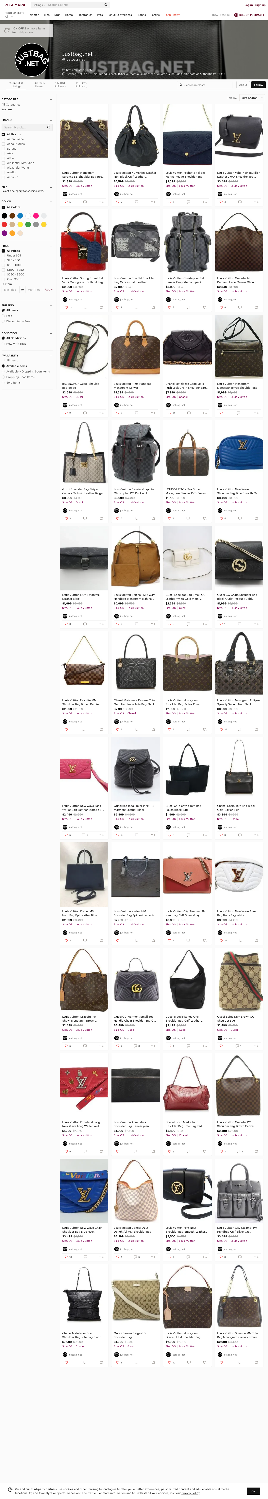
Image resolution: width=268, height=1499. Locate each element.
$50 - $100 (12, 265)
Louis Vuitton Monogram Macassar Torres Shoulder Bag (237, 385)
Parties (155, 15)
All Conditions (14, 338)
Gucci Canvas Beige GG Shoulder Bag (130, 1335)
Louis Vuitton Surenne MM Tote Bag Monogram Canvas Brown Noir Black (237, 1335)
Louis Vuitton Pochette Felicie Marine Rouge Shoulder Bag (185, 174)
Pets (100, 15)
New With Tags (14, 343)
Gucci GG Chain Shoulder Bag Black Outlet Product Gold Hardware (237, 597)
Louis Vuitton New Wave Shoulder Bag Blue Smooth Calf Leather (238, 491)
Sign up (260, 5)
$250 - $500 (13, 274)
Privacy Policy (190, 1493)
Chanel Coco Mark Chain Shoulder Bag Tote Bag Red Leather (184, 1124)
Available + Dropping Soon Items (26, 371)
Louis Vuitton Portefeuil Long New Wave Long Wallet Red (81, 1124)
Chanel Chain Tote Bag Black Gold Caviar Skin (236, 808)
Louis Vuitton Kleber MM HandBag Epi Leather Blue (79, 913)
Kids (57, 15)
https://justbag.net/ (79, 70)
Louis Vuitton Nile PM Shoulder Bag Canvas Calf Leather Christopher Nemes (134, 280)
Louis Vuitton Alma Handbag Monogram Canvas (133, 385)
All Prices (11, 251)
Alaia (8, 158)
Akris (8, 153)
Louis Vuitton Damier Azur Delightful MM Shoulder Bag (132, 1229)
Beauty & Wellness (120, 15)
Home (69, 15)
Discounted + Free (16, 321)
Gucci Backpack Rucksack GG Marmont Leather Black (134, 808)
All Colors (11, 207)
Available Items (14, 366)
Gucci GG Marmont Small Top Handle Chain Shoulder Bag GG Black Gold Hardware (135, 1019)
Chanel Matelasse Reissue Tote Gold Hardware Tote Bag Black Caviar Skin (134, 702)
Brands (141, 15)
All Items (10, 310)
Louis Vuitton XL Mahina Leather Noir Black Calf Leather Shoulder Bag (135, 175)
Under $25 (11, 255)
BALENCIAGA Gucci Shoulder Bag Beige (81, 385)
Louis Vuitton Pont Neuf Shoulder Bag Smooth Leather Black (185, 1230)
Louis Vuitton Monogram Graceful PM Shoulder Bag (183, 1335)
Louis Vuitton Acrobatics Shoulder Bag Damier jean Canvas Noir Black (131, 1124)
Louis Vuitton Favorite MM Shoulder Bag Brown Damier (81, 702)
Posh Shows (172, 15)
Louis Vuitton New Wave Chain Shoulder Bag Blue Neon (82, 1229)
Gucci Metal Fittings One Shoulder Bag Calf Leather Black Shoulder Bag (183, 1019)
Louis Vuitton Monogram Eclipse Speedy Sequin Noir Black (238, 702)
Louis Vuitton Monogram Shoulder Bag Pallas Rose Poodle (183, 702)
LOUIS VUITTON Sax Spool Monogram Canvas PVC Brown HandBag (186, 491)
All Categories (11, 104)
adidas (9, 148)
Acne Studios (13, 144)
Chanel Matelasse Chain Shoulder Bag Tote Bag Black (81, 1335)
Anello (8, 172)
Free (7, 316)
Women (34, 15)
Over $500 (12, 279)
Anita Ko (10, 177)
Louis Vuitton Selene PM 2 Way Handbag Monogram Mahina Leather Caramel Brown (134, 597)
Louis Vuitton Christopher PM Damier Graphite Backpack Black (185, 280)
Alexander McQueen (18, 163)
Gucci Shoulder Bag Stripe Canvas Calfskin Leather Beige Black (82, 491)
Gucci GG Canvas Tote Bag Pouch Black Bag (184, 808)
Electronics (84, 15)
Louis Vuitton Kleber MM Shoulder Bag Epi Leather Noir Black (134, 913)
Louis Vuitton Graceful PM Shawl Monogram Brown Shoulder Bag (79, 1019)
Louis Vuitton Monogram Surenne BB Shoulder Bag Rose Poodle (83, 175)
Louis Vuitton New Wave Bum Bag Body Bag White (236, 913)
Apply (49, 289)
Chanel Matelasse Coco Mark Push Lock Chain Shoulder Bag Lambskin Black (186, 386)
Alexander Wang (15, 167)
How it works (221, 14)
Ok (253, 1491)
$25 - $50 (11, 260)
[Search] (75, 5)
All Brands (11, 134)
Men (47, 15)
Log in (248, 5)
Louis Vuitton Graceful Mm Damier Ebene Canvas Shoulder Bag (238, 280)
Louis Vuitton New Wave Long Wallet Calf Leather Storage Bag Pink (83, 808)
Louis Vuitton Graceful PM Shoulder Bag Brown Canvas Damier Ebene (236, 1124)
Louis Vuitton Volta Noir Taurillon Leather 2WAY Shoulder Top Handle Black (238, 175)
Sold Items (11, 382)
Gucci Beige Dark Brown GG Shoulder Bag (236, 1018)
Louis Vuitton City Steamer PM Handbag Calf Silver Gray (186, 913)
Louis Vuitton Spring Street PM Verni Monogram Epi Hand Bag (82, 280)
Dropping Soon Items (18, 377)
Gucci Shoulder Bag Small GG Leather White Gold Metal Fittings (186, 597)
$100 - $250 (13, 270)
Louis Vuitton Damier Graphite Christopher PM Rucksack (134, 491)
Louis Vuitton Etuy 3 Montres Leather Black (81, 597)
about (243, 85)
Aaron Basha (13, 139)
